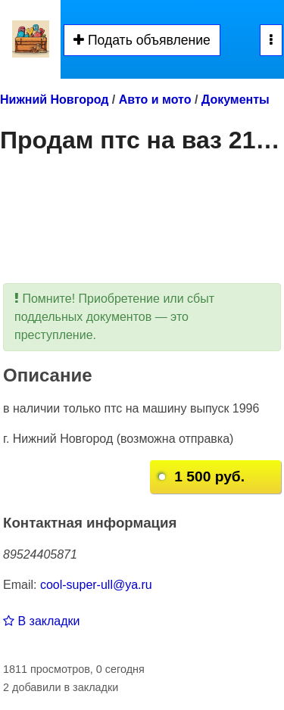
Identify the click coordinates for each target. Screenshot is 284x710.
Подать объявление (142, 40)
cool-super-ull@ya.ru (96, 584)
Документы (235, 99)
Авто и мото (155, 99)
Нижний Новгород (54, 99)
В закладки (41, 621)
